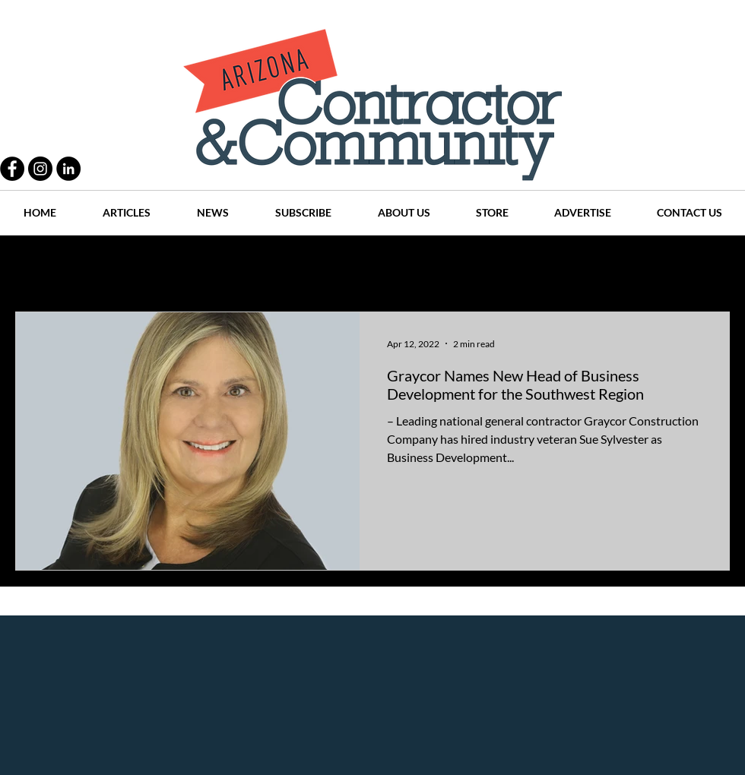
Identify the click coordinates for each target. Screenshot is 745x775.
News (442, 266)
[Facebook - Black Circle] (12, 169)
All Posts (36, 266)
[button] (710, 268)
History (313, 266)
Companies (573, 266)
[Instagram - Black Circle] (40, 169)
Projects (245, 266)
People (178, 266)
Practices (109, 266)
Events (645, 266)
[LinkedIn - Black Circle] (68, 169)
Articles (379, 266)
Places (501, 266)
